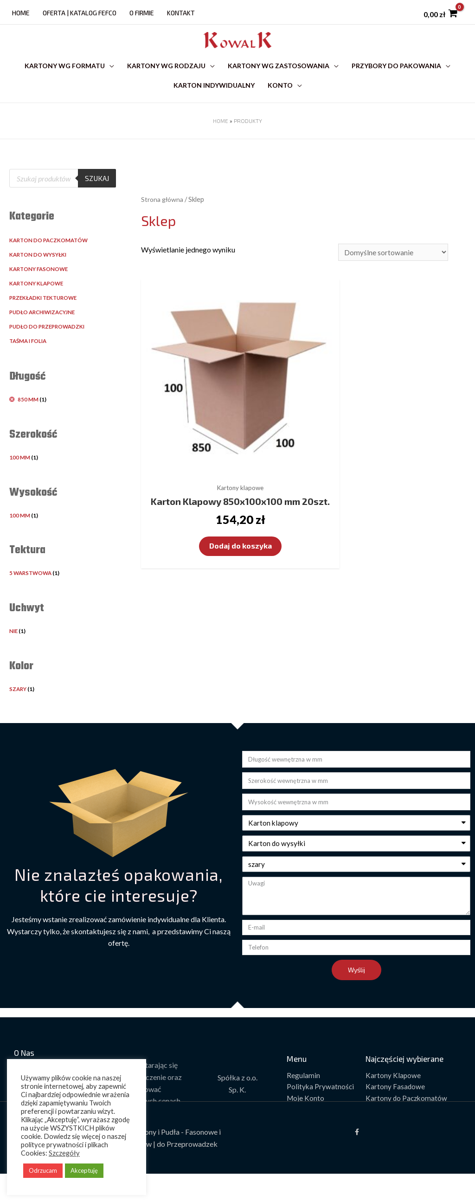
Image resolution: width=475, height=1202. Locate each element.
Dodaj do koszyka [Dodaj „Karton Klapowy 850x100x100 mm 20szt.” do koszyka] (215, 529)
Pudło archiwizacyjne (45, 330)
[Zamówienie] (392, 271)
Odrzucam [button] (43, 1170)
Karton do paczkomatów (50, 258)
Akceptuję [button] (84, 1170)
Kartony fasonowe (40, 287)
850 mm (28, 417)
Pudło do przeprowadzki (49, 344)
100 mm (19, 475)
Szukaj (96, 196)
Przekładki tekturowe (46, 315)
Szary (18, 707)
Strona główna (163, 217)
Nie (14, 649)
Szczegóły (64, 1153)
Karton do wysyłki (39, 272)
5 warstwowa (32, 591)
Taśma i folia (29, 358)
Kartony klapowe (38, 301)
